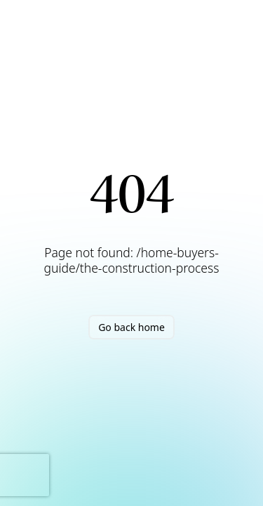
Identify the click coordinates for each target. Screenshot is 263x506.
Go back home (131, 327)
